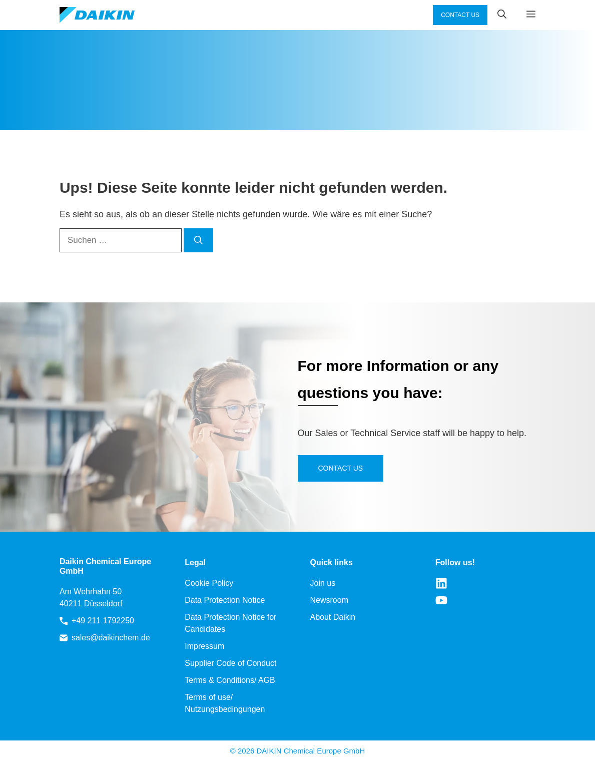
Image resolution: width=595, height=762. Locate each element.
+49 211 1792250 (103, 620)
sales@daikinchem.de (111, 637)
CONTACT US (460, 15)
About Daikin (333, 617)
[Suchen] (198, 240)
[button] (496, 15)
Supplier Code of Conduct (230, 663)
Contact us (340, 468)
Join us (323, 583)
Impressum (204, 646)
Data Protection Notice (225, 600)
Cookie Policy (209, 583)
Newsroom (329, 600)
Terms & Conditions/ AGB (230, 680)
